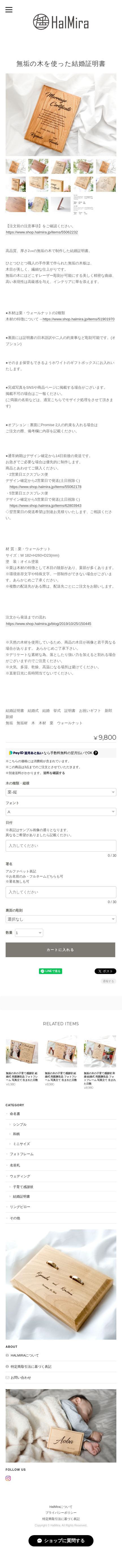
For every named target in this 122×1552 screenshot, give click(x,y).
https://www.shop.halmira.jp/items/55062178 (45, 487)
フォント (12, 803)
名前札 (15, 1165)
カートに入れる (60, 950)
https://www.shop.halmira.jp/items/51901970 (78, 319)
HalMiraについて (25, 1355)
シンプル (20, 1124)
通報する (108, 981)
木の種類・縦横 (17, 783)
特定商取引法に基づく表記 (31, 1366)
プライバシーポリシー (61, 1512)
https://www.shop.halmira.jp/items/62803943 (45, 505)
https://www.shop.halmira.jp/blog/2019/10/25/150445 (48, 624)
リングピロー (20, 1207)
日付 (11, 823)
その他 (15, 1218)
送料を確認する (54, 773)
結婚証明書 (21, 1196)
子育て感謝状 (23, 1187)
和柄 (16, 1134)
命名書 (15, 1113)
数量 (9, 933)
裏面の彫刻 (14, 910)
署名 (11, 864)
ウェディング (20, 1176)
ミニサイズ (21, 1144)
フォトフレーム (22, 1154)
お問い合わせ (21, 1377)
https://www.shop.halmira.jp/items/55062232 (42, 232)
